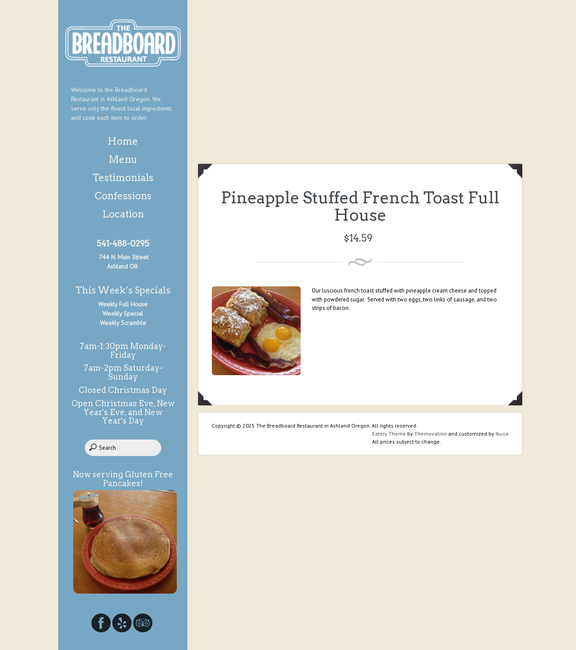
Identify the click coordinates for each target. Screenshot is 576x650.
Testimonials (122, 177)
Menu (122, 159)
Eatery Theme (389, 433)
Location (123, 214)
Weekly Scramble (123, 323)
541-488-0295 (123, 243)
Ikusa (502, 433)
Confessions (123, 196)
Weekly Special (123, 313)
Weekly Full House (122, 304)
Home (122, 141)
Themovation (430, 433)
